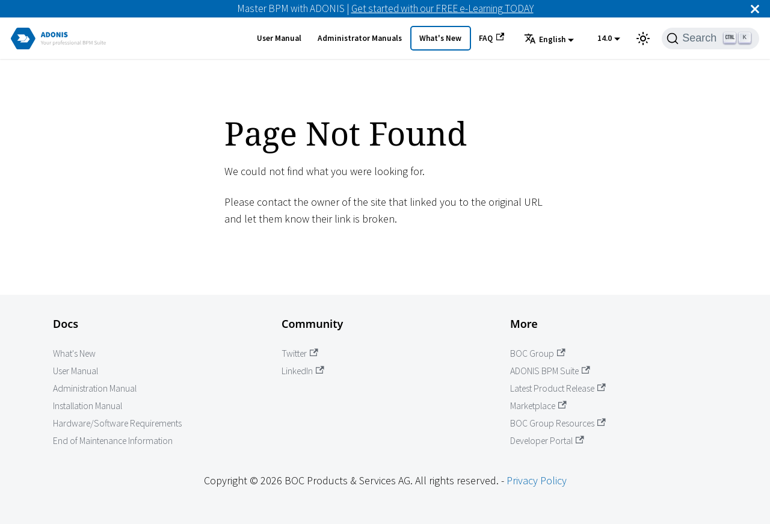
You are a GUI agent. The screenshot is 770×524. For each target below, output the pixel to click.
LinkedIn (303, 371)
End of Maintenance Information (113, 440)
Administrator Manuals (360, 38)
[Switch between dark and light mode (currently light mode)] (643, 38)
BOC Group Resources (558, 423)
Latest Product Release (558, 388)
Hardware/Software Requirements (117, 423)
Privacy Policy (537, 480)
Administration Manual (95, 388)
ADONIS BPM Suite (550, 371)
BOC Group (537, 353)
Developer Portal (547, 440)
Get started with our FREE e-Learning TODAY (442, 8)
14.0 (604, 38)
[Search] (710, 38)
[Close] (755, 8)
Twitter (300, 353)
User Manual (279, 38)
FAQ (491, 37)
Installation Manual (87, 405)
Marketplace (538, 405)
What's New (440, 38)
